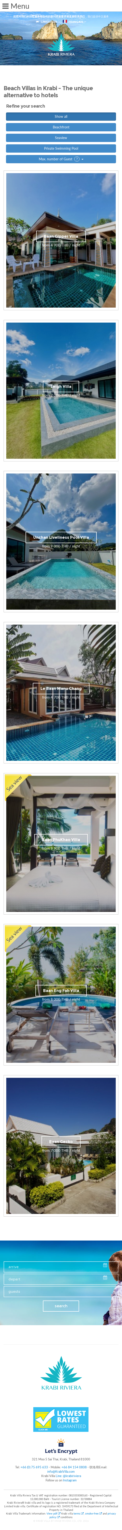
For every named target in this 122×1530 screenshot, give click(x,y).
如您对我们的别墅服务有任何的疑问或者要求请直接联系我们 (49, 16)
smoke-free (93, 1513)
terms (79, 1513)
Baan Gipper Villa (61, 236)
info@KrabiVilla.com (61, 1471)
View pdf (54, 1513)
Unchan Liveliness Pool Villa (61, 537)
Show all (61, 116)
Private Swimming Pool (61, 148)
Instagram (70, 1480)
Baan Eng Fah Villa (61, 990)
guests (14, 1291)
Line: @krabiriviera (68, 1476)
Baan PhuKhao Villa (61, 839)
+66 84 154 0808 (74, 1467)
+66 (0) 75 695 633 (34, 1467)
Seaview (61, 138)
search (61, 1306)
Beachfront (61, 127)
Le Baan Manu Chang (61, 688)
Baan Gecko (61, 1141)
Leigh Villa (61, 386)
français (73, 21)
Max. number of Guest (61, 159)
